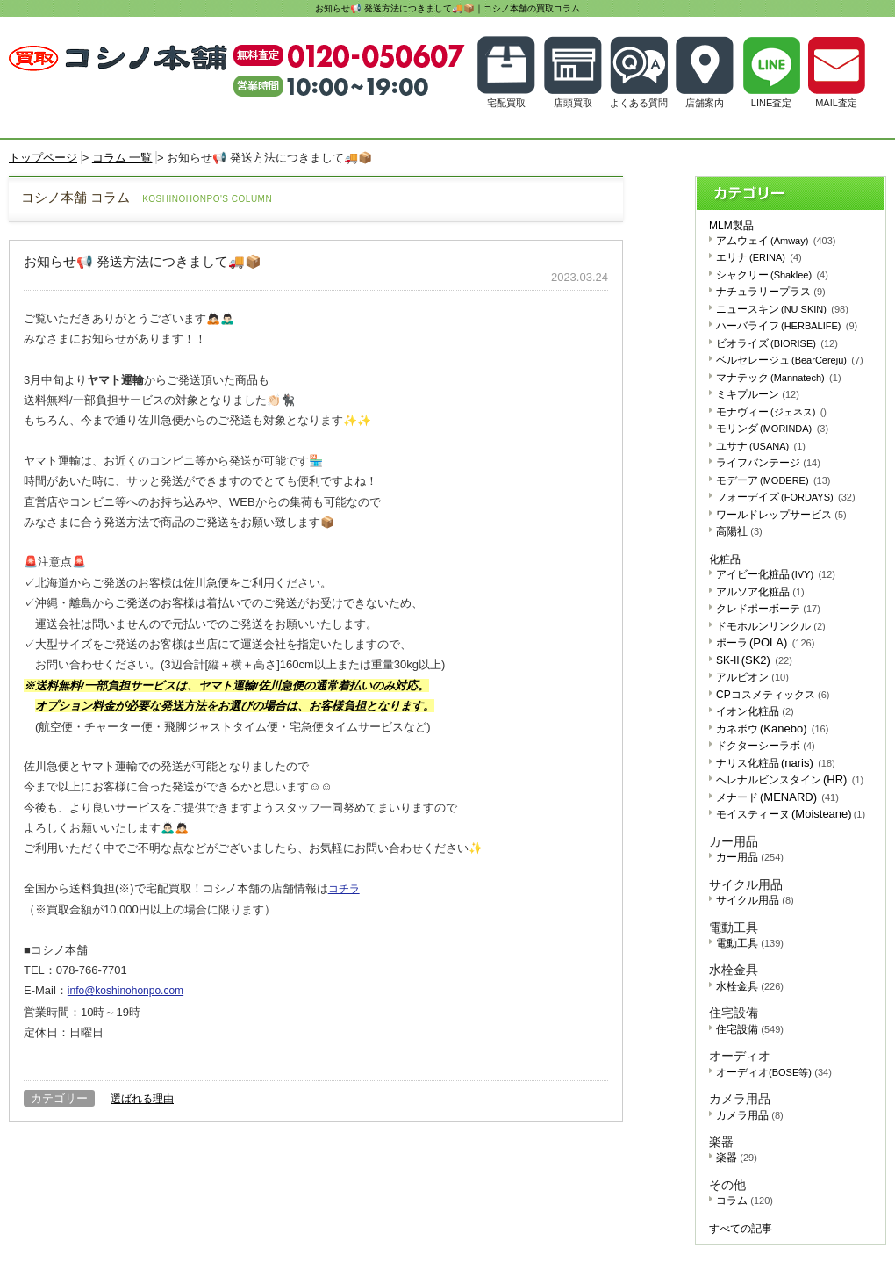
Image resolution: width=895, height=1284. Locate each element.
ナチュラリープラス (771, 291)
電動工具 (750, 943)
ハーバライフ (786, 326)
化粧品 (725, 559)
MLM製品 (731, 226)
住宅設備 (750, 1029)
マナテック (778, 377)
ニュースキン (782, 309)
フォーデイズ (786, 497)
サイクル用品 (755, 900)
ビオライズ (777, 343)
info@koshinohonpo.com (125, 991)
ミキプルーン (757, 394)
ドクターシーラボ (765, 745)
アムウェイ (775, 240)
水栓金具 (750, 986)
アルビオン (752, 677)
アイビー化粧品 (775, 574)
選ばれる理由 (142, 1099)
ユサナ (761, 446)
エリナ (759, 257)
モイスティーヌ (790, 814)
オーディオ (774, 1072)
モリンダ (772, 428)
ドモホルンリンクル (771, 626)
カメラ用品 (750, 1115)
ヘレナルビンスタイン (789, 780)
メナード (777, 797)
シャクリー (772, 275)
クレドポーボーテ (768, 608)
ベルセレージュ (789, 360)
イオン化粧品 (755, 711)
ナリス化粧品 (775, 763)
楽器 (736, 1157)
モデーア (773, 480)
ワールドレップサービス (781, 515)
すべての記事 (740, 1229)
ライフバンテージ (768, 463)
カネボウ (772, 729)
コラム (744, 1200)
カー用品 (750, 857)
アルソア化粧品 (760, 592)
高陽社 (739, 531)
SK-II (754, 660)
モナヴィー (771, 412)
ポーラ (765, 643)
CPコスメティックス (772, 695)
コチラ (344, 889)
